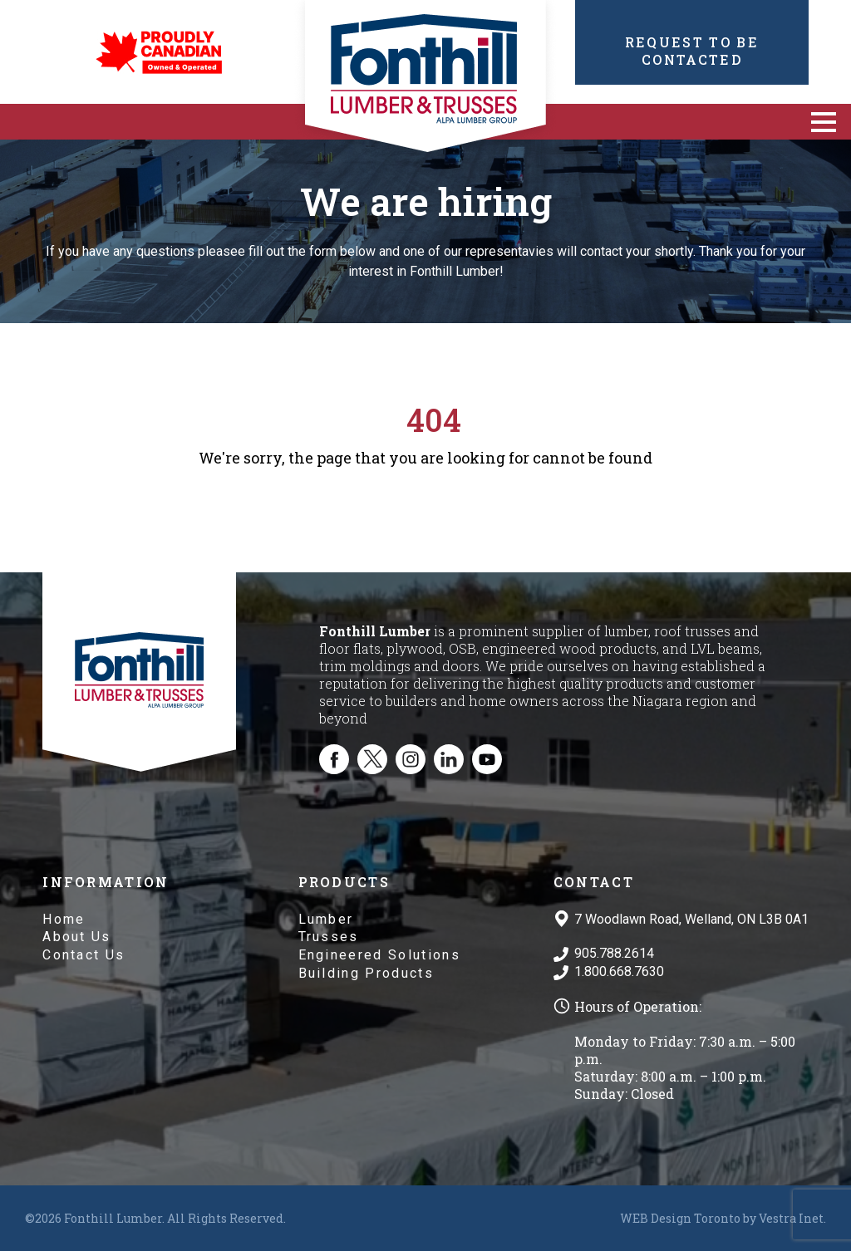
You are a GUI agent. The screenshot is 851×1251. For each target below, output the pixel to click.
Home (63, 919)
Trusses (328, 936)
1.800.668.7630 (619, 971)
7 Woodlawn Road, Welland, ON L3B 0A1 (691, 919)
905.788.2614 (614, 953)
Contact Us (83, 955)
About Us (76, 936)
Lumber (326, 919)
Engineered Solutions (379, 955)
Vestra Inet (791, 1218)
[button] (823, 122)
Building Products (366, 973)
